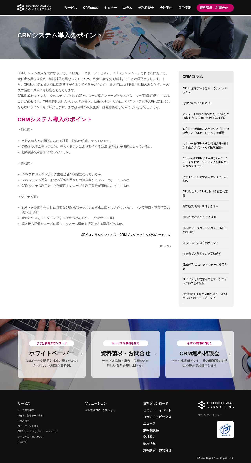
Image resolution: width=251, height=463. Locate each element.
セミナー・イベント (157, 410)
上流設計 (22, 442)
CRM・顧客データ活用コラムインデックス (205, 90)
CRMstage (90, 7)
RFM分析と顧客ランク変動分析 (202, 253)
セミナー (110, 7)
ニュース (149, 423)
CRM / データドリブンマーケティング (38, 431)
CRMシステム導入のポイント (201, 242)
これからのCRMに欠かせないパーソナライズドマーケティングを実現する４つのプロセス (206, 162)
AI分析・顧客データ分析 (30, 415)
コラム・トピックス (157, 417)
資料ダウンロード (155, 403)
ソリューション (96, 403)
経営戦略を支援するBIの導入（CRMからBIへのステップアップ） (205, 295)
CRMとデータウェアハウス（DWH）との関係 (205, 230)
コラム (127, 7)
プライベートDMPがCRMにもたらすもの (205, 178)
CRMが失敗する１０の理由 (199, 217)
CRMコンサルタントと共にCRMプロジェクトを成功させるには (126, 234)
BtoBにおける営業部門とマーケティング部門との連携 (205, 281)
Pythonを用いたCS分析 (197, 103)
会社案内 (166, 7)
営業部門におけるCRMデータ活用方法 (205, 266)
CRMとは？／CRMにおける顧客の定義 (205, 193)
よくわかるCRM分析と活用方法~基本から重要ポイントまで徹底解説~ (206, 145)
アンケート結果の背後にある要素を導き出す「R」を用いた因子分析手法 (206, 116)
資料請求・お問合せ (213, 7)
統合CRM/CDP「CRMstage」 (100, 410)
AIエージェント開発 (28, 426)
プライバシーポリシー (210, 415)
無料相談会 (146, 7)
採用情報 (184, 7)
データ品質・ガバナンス (31, 436)
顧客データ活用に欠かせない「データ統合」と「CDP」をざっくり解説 (206, 130)
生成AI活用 (23, 421)
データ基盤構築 (26, 410)
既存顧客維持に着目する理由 (200, 206)
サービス (70, 7)
